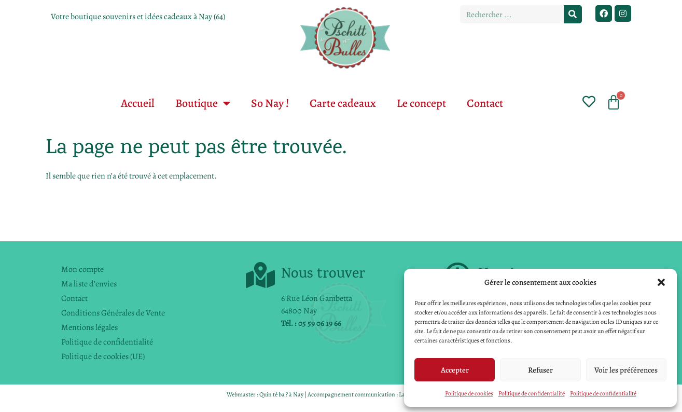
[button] (661, 282)
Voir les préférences (626, 370)
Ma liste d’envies (89, 284)
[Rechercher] (573, 14)
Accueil (138, 103)
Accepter (455, 370)
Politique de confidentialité (531, 393)
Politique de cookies (469, 393)
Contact (485, 103)
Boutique (202, 103)
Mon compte (82, 269)
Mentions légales (89, 327)
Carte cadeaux (343, 103)
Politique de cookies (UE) (103, 356)
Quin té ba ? (273, 394)
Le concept (421, 103)
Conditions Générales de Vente (113, 313)
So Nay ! (270, 103)
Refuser (540, 370)
